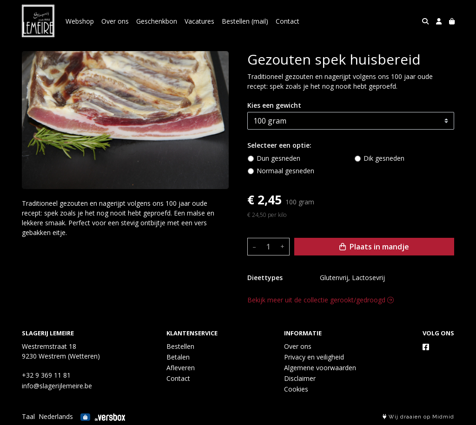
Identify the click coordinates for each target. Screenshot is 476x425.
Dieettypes (265, 277)
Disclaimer (300, 378)
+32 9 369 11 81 (46, 375)
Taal (28, 416)
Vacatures (199, 21)
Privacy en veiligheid (314, 357)
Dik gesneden (384, 158)
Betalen (178, 357)
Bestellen (180, 346)
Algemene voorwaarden (320, 367)
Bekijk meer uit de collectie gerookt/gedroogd (320, 299)
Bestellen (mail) (245, 21)
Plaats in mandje (374, 247)
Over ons (115, 21)
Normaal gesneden (285, 170)
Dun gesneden (278, 158)
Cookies (296, 389)
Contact (287, 21)
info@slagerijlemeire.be (57, 385)
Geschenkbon (156, 21)
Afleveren (180, 367)
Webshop (80, 21)
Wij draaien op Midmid (418, 417)
